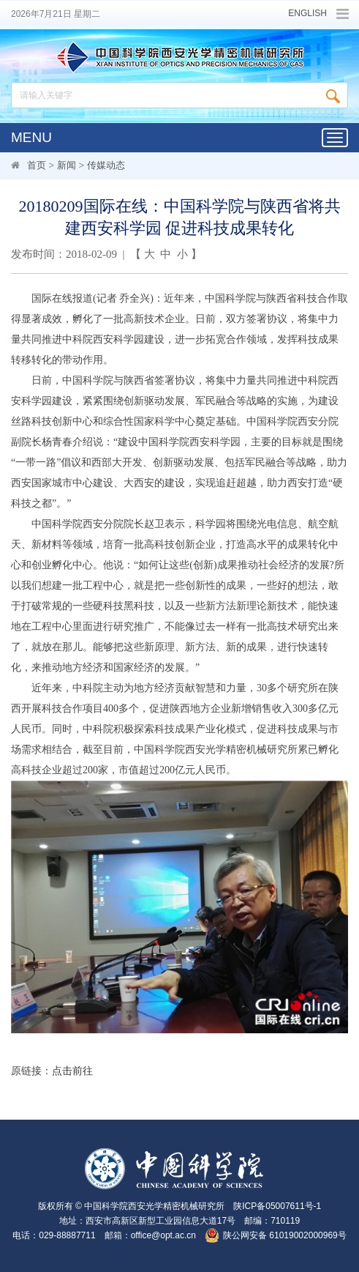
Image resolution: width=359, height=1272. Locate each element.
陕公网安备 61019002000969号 (285, 1235)
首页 (36, 165)
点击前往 (72, 1070)
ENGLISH (307, 13)
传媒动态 (106, 165)
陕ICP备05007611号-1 (277, 1206)
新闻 (66, 165)
